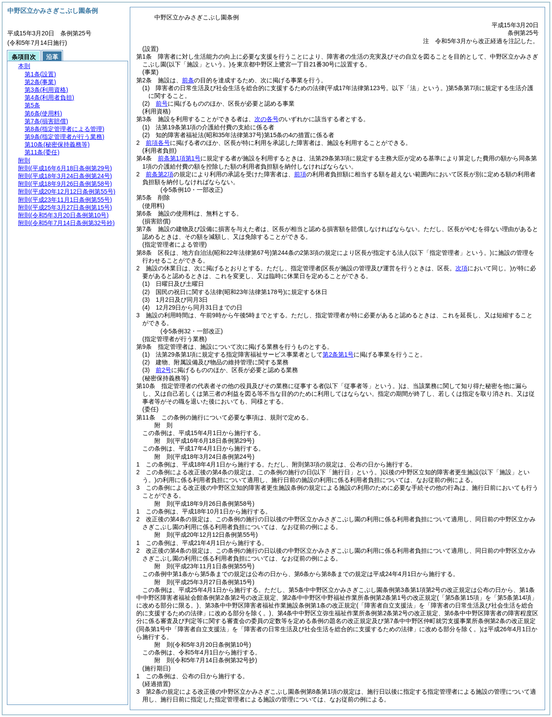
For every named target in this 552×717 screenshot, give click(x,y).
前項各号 (158, 142)
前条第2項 (159, 174)
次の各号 (266, 119)
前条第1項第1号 (179, 158)
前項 (300, 174)
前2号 (163, 369)
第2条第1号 (338, 354)
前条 (188, 80)
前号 (162, 103)
